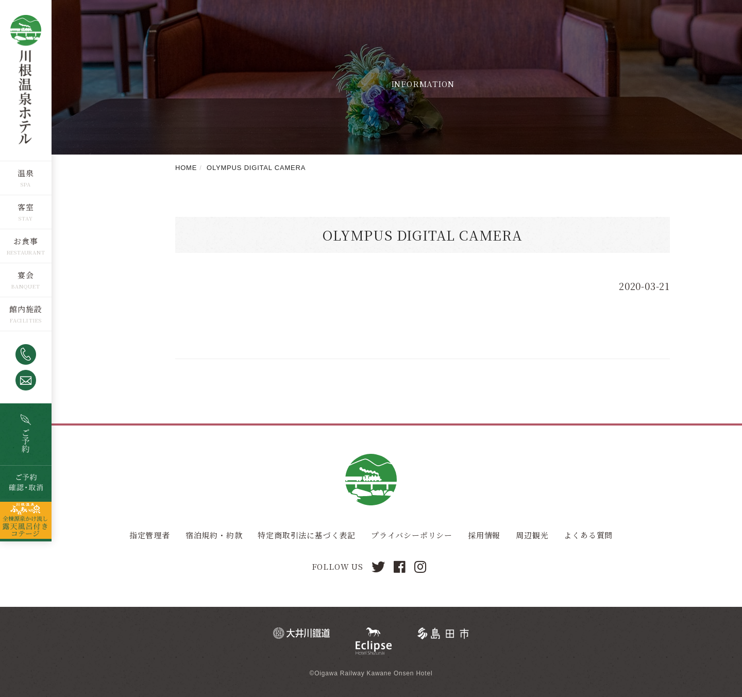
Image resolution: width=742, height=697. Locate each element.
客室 (26, 206)
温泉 (26, 172)
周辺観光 (532, 535)
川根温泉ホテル (25, 80)
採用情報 (484, 535)
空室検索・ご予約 (26, 434)
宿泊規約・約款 (214, 535)
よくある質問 (588, 535)
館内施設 (25, 308)
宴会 (26, 274)
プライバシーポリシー (411, 535)
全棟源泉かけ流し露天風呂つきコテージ (26, 520)
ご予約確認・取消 (26, 482)
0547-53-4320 (26, 354)
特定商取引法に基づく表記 (307, 535)
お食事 (25, 240)
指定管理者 (149, 535)
